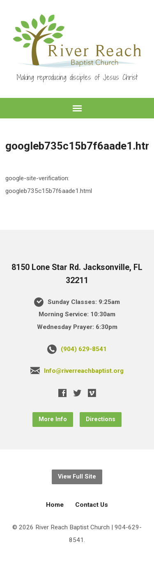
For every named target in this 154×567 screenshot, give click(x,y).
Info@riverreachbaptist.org (84, 370)
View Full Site (77, 476)
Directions (100, 419)
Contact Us (91, 504)
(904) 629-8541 (84, 349)
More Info (53, 419)
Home (55, 504)
